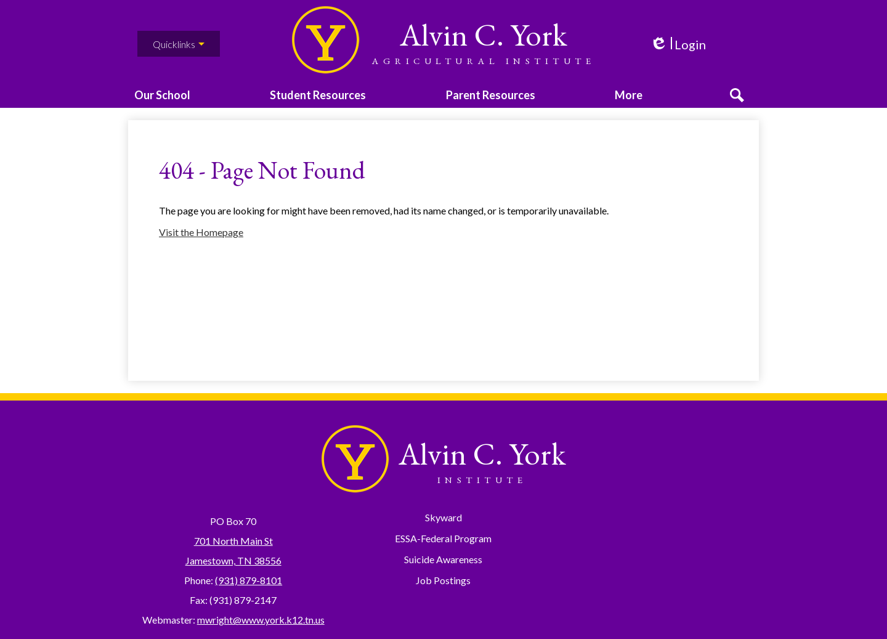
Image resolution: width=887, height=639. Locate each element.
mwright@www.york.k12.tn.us (261, 619)
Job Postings (443, 580)
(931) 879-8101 (248, 580)
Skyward (443, 517)
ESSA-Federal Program (443, 538)
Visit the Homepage (201, 246)
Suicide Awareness (443, 559)
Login (678, 44)
